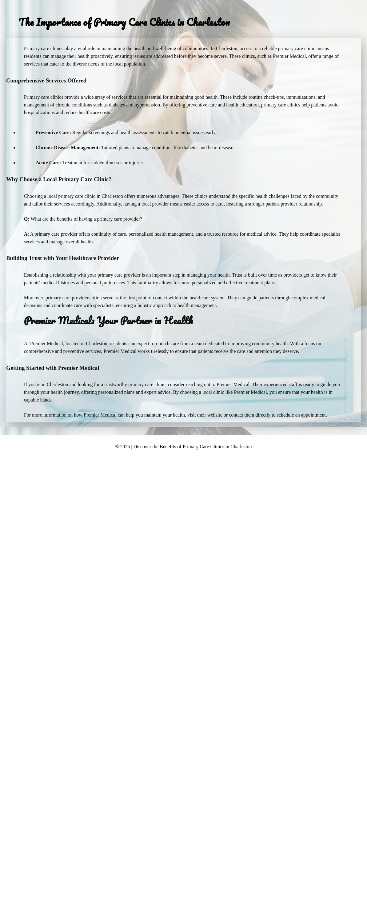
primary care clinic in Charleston (90, 196)
